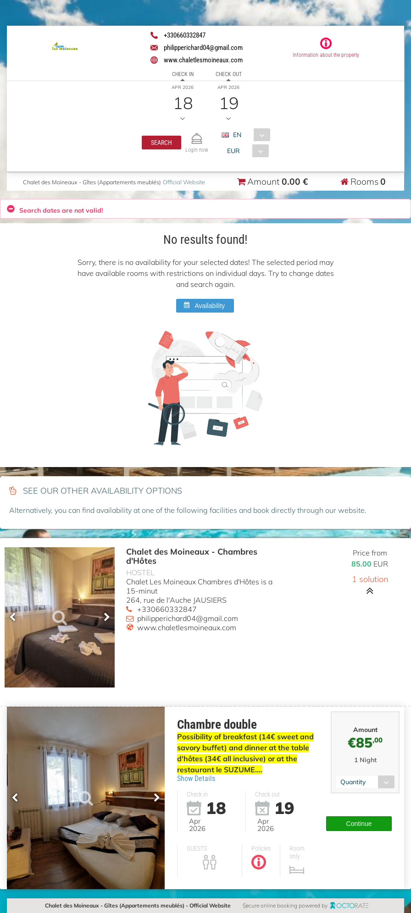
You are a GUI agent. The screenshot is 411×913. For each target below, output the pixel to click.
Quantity (353, 776)
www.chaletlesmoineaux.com (186, 627)
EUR (233, 151)
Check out (229, 74)
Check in (183, 74)
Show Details (196, 778)
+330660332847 (167, 609)
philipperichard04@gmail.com (187, 618)
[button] (161, 142)
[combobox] (249, 135)
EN (237, 135)
